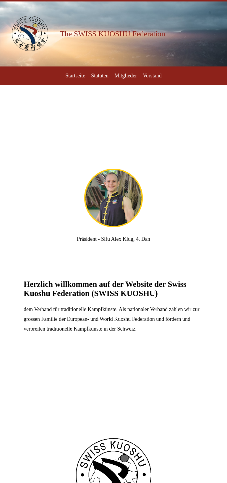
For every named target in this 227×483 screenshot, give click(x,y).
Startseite (75, 76)
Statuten (99, 76)
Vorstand (152, 76)
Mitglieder (125, 76)
